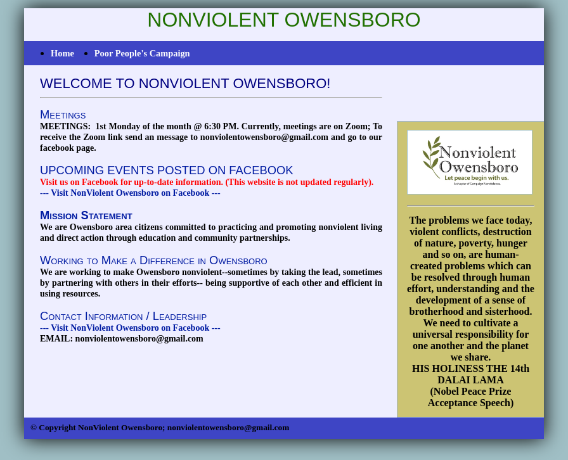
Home (62, 53)
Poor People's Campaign (142, 53)
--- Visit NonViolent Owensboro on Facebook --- (130, 193)
